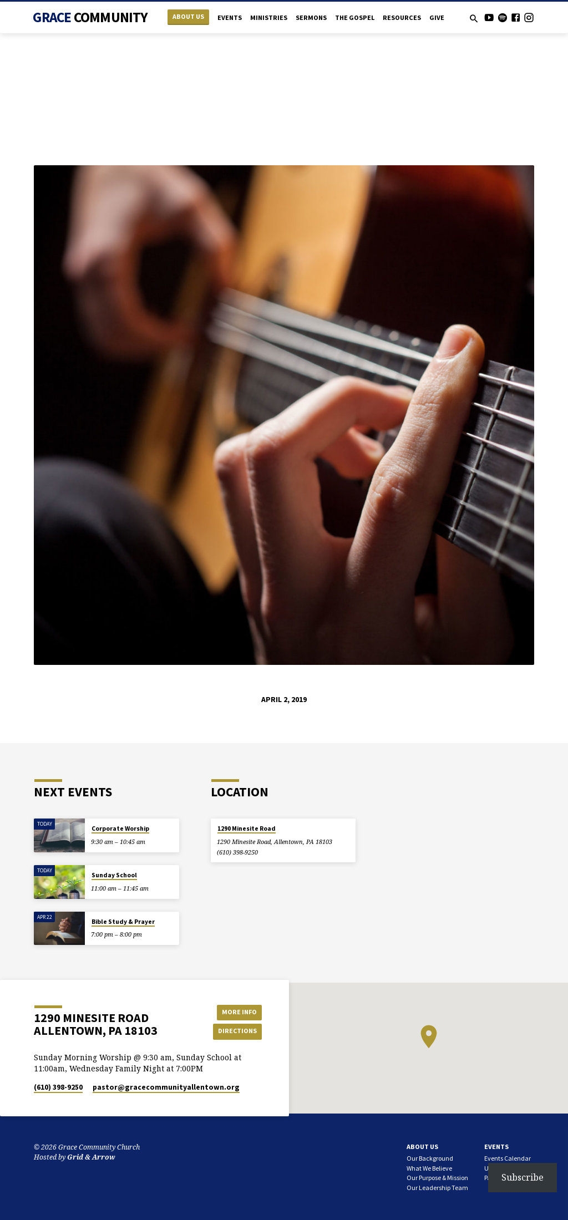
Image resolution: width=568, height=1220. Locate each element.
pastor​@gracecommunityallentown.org (166, 1087)
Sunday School (114, 875)
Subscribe (522, 1177)
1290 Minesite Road (246, 828)
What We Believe (429, 1168)
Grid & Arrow (91, 1157)
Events (229, 17)
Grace (90, 17)
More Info (237, 1011)
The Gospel (354, 17)
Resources (402, 17)
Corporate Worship (120, 828)
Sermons (311, 17)
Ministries (268, 17)
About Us (188, 16)
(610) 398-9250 (237, 852)
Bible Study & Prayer (123, 922)
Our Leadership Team (437, 1187)
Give (436, 17)
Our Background (430, 1158)
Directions (237, 1031)
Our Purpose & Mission (437, 1177)
